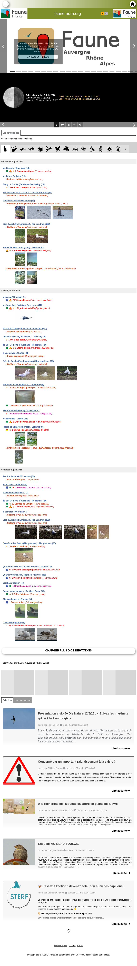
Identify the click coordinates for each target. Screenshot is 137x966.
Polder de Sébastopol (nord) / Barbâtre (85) (23, 247)
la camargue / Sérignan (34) (16, 512)
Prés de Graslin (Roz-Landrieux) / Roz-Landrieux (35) (28, 361)
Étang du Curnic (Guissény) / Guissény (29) (24, 184)
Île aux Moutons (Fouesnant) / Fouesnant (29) (24, 345)
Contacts (72, 946)
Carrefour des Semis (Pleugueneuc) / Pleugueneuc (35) (29, 543)
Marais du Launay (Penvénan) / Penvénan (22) (25, 328)
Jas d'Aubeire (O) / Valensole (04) (19, 476)
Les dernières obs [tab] (11, 133)
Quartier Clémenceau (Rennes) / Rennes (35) (24, 575)
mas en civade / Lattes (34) (15, 353)
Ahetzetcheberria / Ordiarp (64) (17, 599)
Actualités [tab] (7, 700)
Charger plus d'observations (68, 650)
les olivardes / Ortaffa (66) (15, 419)
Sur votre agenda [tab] (22, 700)
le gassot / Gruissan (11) (14, 297)
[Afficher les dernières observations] (16, 139)
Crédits (80, 946)
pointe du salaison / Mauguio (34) (19, 200)
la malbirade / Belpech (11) (15, 492)
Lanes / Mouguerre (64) (14, 622)
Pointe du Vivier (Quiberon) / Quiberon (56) (23, 384)
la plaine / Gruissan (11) (14, 176)
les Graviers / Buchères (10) (16, 168)
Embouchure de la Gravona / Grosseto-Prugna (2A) (27, 192)
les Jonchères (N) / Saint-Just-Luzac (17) (22, 305)
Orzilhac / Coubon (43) (13, 583)
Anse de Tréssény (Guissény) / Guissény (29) (24, 337)
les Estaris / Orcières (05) (15, 484)
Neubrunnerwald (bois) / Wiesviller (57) (21, 410)
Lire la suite (121, 748)
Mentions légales (60, 946)
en (106, 13)
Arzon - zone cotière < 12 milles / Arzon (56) (24, 591)
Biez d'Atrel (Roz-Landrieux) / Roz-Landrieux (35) (26, 224)
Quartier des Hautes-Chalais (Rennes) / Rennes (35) (27, 567)
